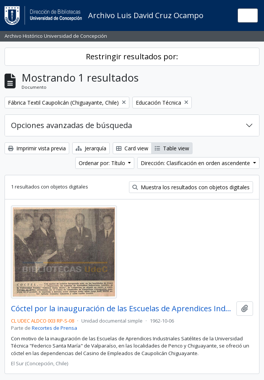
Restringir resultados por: (132, 56)
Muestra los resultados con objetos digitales (191, 187)
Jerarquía (91, 148)
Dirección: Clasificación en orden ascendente (196, 163)
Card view (132, 148)
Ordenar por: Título (103, 163)
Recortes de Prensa (54, 327)
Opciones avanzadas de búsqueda (71, 125)
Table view (172, 148)
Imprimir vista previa (37, 148)
